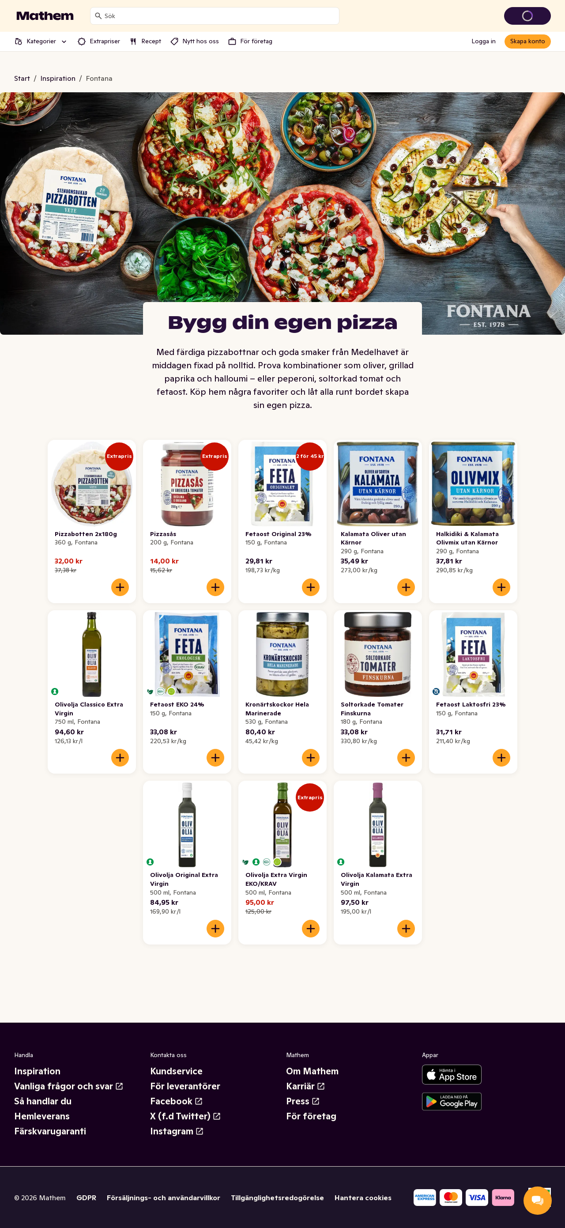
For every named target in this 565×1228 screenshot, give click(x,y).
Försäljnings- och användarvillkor (163, 1197)
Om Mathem (312, 1071)
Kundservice (176, 1071)
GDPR (86, 1197)
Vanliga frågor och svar (69, 1086)
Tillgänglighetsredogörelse (277, 1197)
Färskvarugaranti (50, 1131)
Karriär (305, 1086)
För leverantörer (185, 1086)
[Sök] (98, 15)
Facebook (176, 1101)
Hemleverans (42, 1116)
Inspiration (37, 1071)
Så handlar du (43, 1101)
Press (303, 1101)
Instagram (177, 1131)
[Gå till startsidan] (45, 16)
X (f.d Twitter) (185, 1116)
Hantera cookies (363, 1197)
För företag (311, 1116)
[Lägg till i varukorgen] (120, 587)
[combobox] (220, 16)
